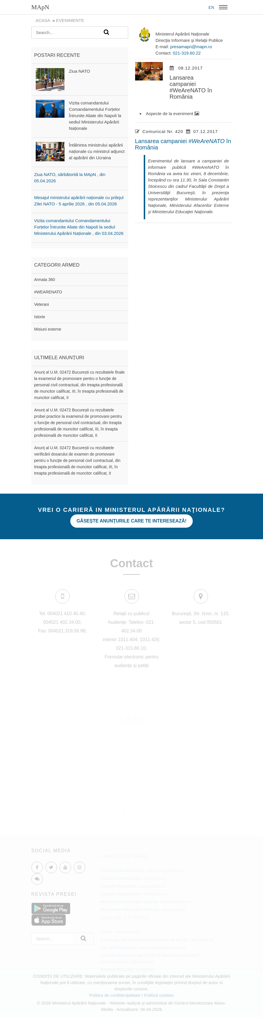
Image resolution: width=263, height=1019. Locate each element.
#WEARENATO (48, 292)
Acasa (43, 20)
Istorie (39, 316)
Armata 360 (44, 279)
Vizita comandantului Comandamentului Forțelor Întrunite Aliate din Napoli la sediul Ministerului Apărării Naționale (95, 115)
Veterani (41, 304)
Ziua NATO (79, 71)
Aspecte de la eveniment (172, 113)
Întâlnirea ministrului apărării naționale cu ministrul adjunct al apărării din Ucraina (96, 151)
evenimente (70, 20)
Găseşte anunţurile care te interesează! (132, 520)
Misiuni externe (47, 329)
